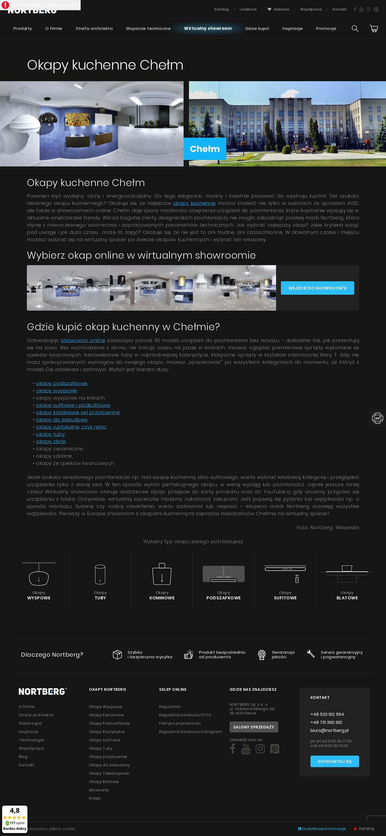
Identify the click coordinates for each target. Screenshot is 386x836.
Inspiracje (293, 28)
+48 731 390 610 (326, 722)
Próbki (95, 798)
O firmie (53, 28)
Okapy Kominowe (106, 715)
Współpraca (31, 748)
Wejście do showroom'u (317, 288)
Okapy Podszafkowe (109, 723)
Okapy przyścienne (108, 756)
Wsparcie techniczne (148, 28)
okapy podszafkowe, (62, 383)
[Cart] (374, 28)
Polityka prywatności (180, 723)
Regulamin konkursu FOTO (185, 715)
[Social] (233, 748)
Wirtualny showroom (208, 28)
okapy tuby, (51, 434)
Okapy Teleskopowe (109, 773)
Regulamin (170, 706)
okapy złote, (51, 441)
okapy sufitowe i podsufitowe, (73, 405)
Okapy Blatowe (104, 781)
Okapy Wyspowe (105, 706)
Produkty (22, 28)
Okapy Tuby (101, 748)
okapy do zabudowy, (62, 419)
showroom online (83, 340)
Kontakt (27, 765)
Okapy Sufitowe (104, 740)
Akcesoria (99, 790)
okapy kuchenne (194, 203)
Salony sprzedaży (253, 727)
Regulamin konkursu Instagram (190, 731)
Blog (23, 756)
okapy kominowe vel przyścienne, (78, 412)
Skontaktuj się (335, 761)
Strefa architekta (94, 28)
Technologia (31, 740)
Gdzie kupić (257, 28)
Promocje (326, 28)
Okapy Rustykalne (107, 731)
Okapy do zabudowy (109, 765)
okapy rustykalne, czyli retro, (71, 427)
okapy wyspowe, (57, 390)
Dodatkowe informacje (322, 828)
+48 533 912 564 (327, 714)
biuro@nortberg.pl (329, 730)
